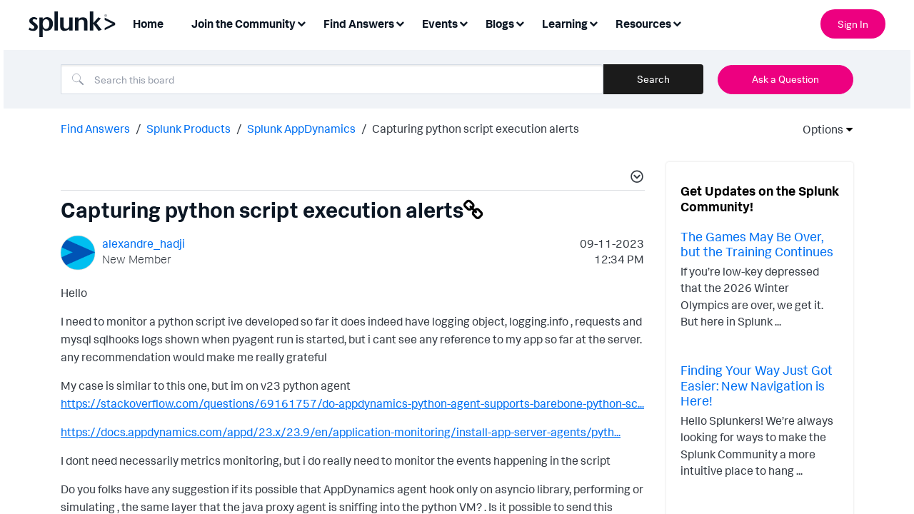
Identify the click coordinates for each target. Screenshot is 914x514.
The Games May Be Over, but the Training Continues (757, 242)
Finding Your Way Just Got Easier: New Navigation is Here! (757, 384)
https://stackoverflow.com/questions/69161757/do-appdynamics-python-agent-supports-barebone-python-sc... (352, 402)
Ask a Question (785, 79)
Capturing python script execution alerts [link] (475, 127)
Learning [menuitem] (565, 23)
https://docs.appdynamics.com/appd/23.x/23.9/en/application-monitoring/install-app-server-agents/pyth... (341, 430)
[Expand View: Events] (463, 22)
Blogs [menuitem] (500, 23)
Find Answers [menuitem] (358, 23)
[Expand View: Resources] (677, 22)
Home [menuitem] (148, 23)
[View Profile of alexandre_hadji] (143, 242)
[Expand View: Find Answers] (400, 22)
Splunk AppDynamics (301, 127)
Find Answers (95, 127)
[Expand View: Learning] (593, 22)
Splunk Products (188, 127)
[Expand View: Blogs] (520, 22)
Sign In (853, 24)
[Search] (332, 79)
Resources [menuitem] (643, 23)
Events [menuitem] (440, 23)
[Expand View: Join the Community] (301, 22)
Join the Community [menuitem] (243, 23)
